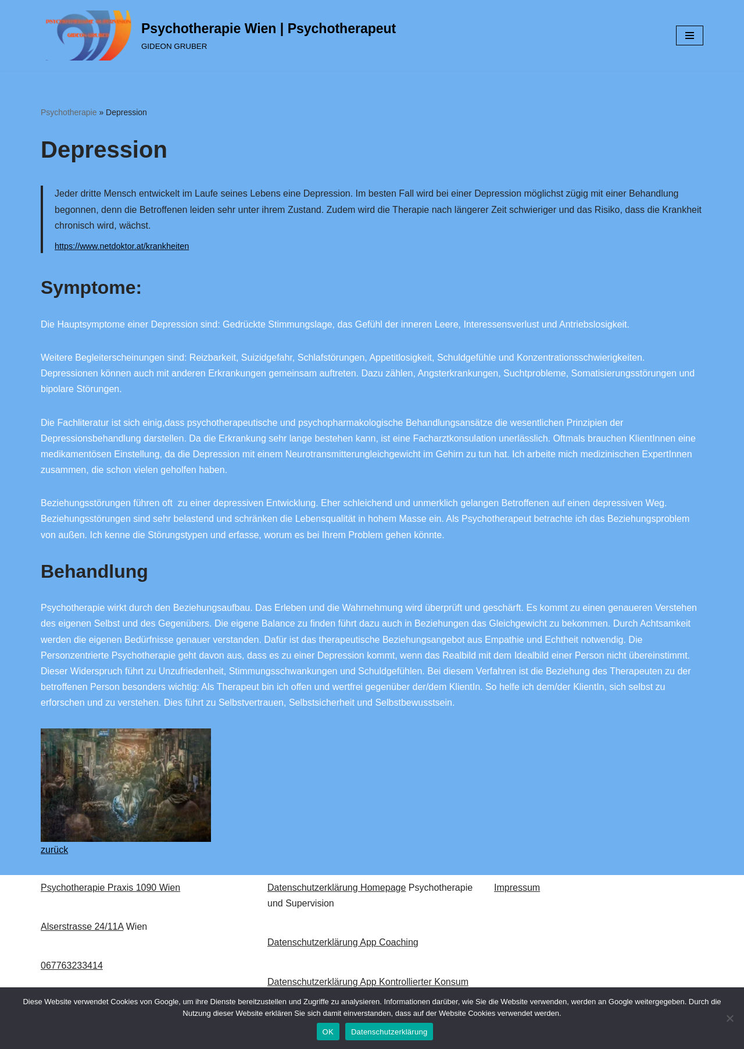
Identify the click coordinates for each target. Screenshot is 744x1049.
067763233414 (72, 965)
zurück (54, 850)
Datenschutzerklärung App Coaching (343, 942)
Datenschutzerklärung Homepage (336, 887)
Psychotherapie (69, 112)
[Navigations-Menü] (689, 35)
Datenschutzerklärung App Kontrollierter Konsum (367, 982)
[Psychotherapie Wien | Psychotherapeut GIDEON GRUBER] (218, 35)
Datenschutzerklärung (389, 1031)
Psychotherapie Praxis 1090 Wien (110, 887)
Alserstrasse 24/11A (82, 926)
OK (328, 1031)
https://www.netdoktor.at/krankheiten (122, 246)
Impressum (517, 887)
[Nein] (729, 1018)
